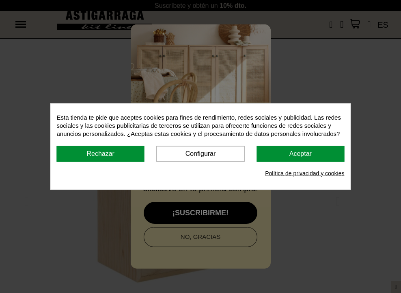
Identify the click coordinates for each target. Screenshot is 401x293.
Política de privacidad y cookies (304, 173)
